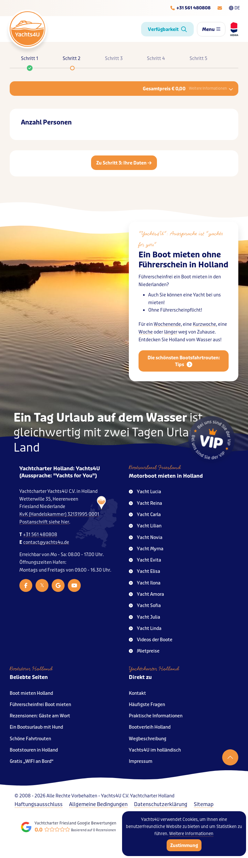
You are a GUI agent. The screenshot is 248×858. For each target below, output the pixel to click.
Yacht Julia (144, 617)
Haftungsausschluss (39, 804)
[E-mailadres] (220, 8)
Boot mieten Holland (31, 693)
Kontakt (137, 693)
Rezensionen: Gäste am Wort (40, 716)
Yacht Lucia (145, 492)
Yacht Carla (145, 515)
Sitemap (203, 804)
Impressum (140, 761)
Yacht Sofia (145, 606)
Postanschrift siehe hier (44, 522)
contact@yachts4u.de (46, 542)
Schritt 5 (198, 58)
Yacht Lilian (145, 526)
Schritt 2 (71, 58)
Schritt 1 (29, 61)
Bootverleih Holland (149, 727)
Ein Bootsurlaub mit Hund (36, 727)
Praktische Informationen (155, 716)
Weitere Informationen (191, 833)
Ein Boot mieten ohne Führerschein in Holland (183, 260)
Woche (146, 332)
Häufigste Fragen (147, 705)
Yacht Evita (145, 560)
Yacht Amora (146, 594)
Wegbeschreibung (147, 739)
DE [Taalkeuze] (234, 8)
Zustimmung (184, 845)
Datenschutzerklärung (160, 804)
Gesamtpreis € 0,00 (188, 89)
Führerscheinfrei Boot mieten (40, 705)
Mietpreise (144, 651)
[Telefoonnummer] (190, 8)
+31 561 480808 (40, 535)
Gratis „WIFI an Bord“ (32, 761)
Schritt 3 (114, 58)
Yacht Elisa (144, 571)
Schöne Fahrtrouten (30, 739)
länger (170, 332)
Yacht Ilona (144, 583)
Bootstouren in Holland (34, 750)
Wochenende (167, 324)
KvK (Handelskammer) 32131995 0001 (59, 514)
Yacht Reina (145, 503)
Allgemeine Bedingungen (98, 804)
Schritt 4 (156, 58)
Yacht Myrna (146, 549)
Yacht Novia (145, 537)
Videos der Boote (150, 640)
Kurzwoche (204, 324)
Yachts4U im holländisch (155, 750)
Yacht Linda (145, 628)
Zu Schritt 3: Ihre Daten (123, 163)
